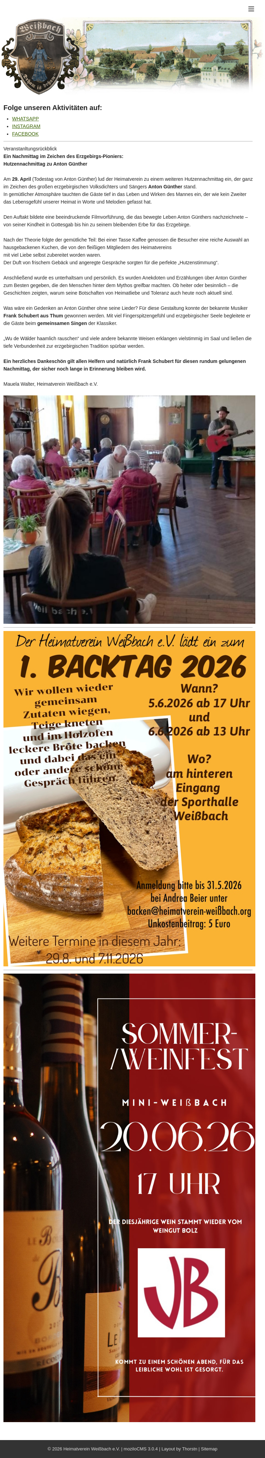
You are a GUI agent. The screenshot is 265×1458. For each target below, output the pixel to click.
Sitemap (209, 1448)
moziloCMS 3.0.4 (141, 1448)
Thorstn (189, 1448)
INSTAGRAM (26, 126)
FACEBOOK (25, 134)
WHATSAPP (25, 118)
